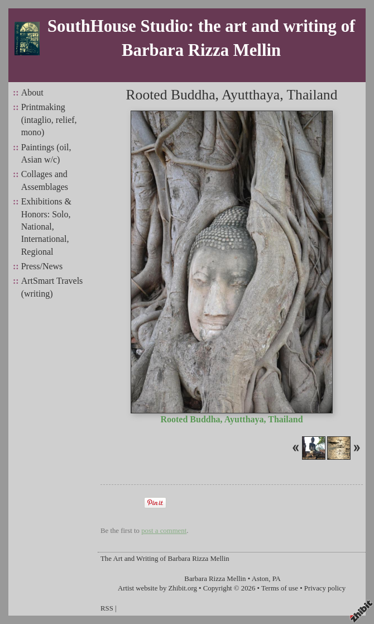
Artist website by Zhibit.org (157, 588)
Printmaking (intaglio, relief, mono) (49, 119)
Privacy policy (325, 588)
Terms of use (279, 588)
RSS (106, 608)
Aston (260, 579)
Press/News (42, 266)
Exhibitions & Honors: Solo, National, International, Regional (46, 226)
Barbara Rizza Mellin (215, 579)
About (32, 92)
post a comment (163, 531)
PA (276, 579)
